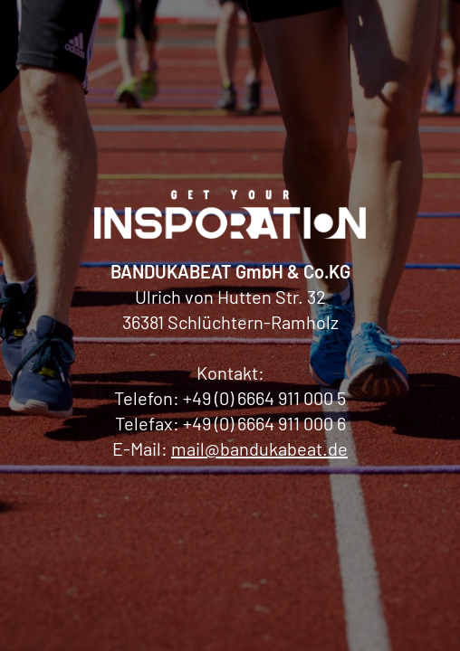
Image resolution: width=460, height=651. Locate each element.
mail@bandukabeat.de (259, 448)
